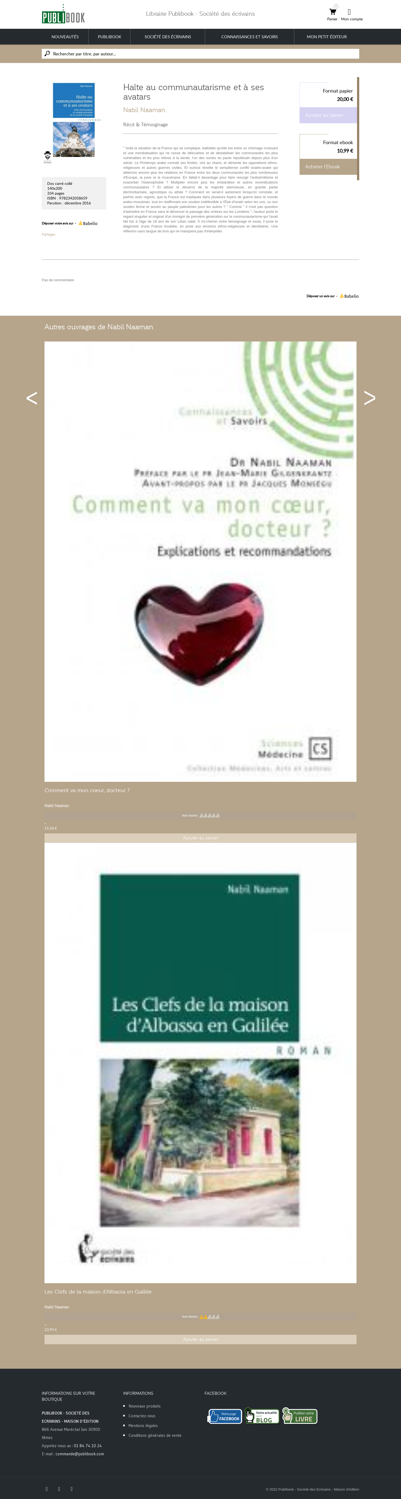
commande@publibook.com (80, 1453)
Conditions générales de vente (155, 1435)
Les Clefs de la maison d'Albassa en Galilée (98, 1292)
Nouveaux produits (145, 1406)
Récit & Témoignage (145, 124)
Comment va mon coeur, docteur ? (87, 790)
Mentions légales (143, 1425)
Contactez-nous (142, 1415)
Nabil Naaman (144, 109)
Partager (48, 234)
